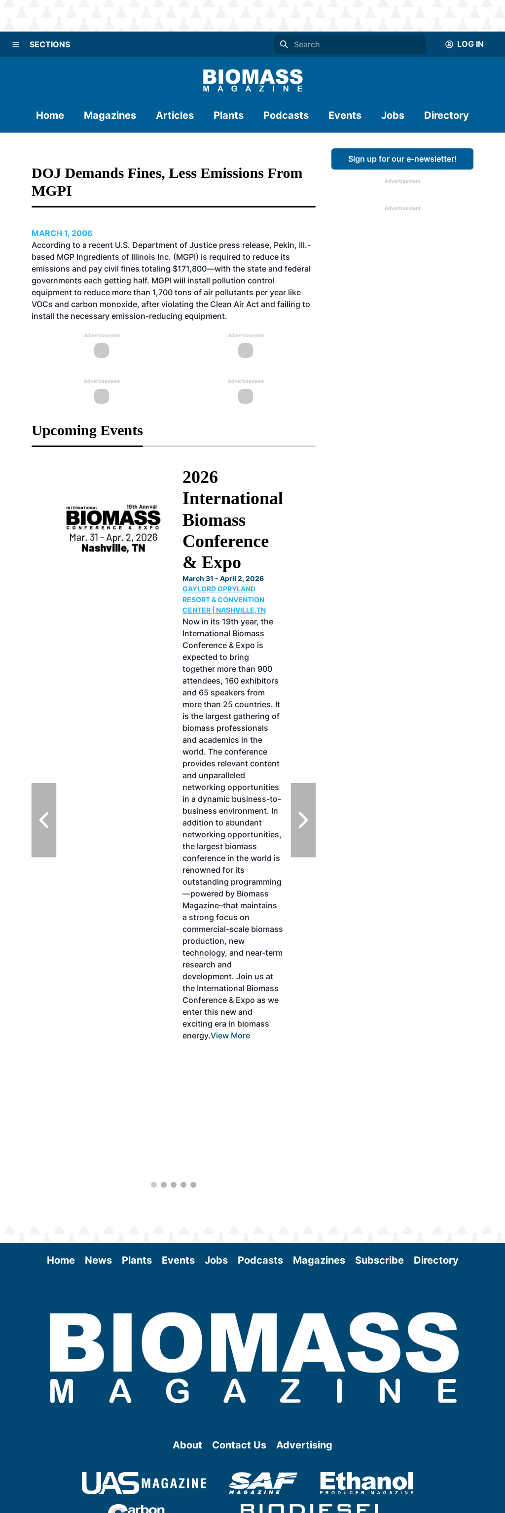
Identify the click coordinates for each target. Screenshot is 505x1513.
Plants (229, 115)
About (187, 1445)
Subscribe (379, 1260)
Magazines (110, 115)
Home (50, 115)
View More (230, 1035)
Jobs (392, 115)
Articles (175, 115)
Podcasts (286, 115)
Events (344, 115)
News (98, 1260)
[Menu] (16, 44)
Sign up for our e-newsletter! (402, 159)
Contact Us (239, 1445)
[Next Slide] (303, 820)
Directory (446, 115)
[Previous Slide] (44, 820)
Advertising (304, 1445)
